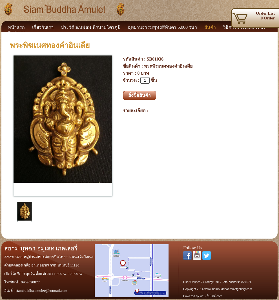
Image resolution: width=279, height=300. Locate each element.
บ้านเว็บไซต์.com (211, 296)
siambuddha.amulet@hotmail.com (41, 290)
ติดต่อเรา (17, 32)
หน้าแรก (16, 27)
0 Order (257, 15)
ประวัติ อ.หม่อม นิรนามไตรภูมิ (91, 27)
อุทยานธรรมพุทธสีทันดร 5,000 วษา (162, 27)
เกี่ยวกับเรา (43, 27)
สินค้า (210, 27)
